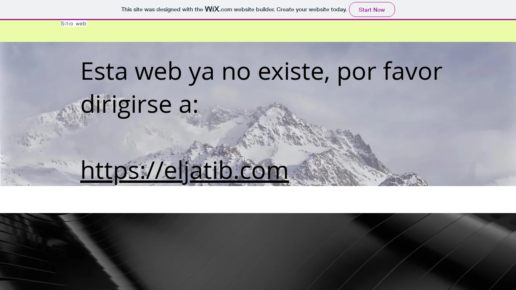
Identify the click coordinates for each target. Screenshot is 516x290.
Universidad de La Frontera (138, 207)
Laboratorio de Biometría (134, 199)
